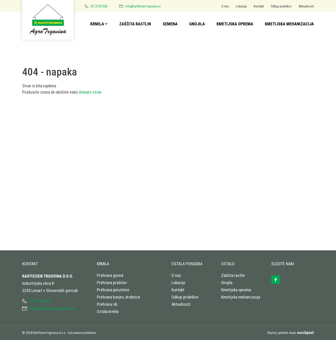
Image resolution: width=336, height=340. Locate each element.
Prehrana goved (110, 275)
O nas (225, 6)
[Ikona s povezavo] (278, 278)
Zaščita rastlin (135, 23)
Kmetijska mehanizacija (289, 23)
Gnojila (197, 23)
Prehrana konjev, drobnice (118, 297)
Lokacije (241, 6)
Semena (170, 23)
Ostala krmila (108, 311)
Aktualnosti (306, 6)
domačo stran (90, 92)
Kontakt (259, 6)
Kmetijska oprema (235, 23)
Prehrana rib (107, 304)
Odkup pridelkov (281, 6)
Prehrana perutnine (113, 289)
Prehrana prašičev (112, 282)
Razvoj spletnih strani (291, 333)
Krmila (97, 23)
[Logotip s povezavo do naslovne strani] (49, 21)
